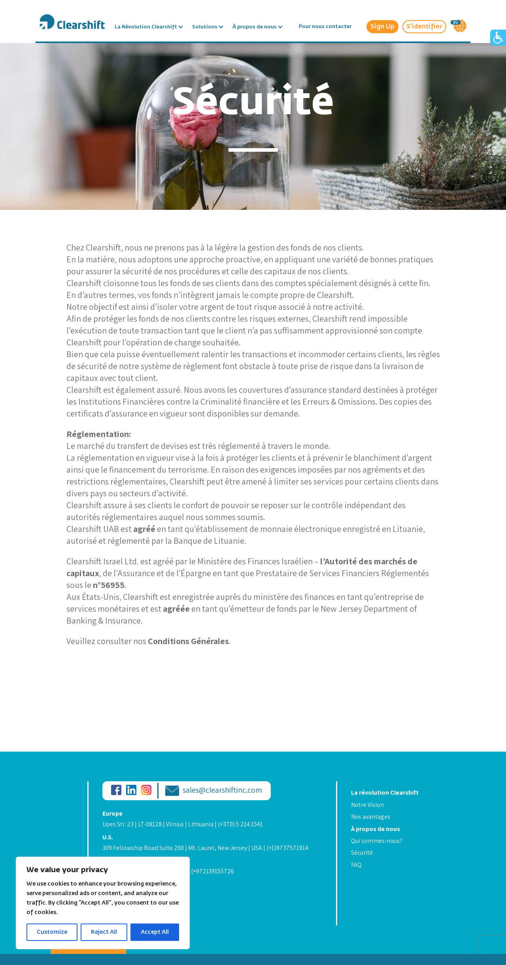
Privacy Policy (121, 893)
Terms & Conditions (129, 884)
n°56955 (109, 584)
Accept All (155, 932)
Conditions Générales (188, 640)
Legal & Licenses (124, 921)
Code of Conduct (124, 912)
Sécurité (362, 852)
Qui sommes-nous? (376, 841)
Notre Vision (367, 805)
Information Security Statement (145, 903)
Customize (52, 932)
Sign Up (382, 26)
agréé (144, 528)
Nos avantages (370, 816)
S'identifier (424, 26)
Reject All (104, 932)
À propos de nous (254, 26)
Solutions (204, 26)
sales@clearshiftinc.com (222, 790)
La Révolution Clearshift (146, 26)
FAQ (356, 865)
